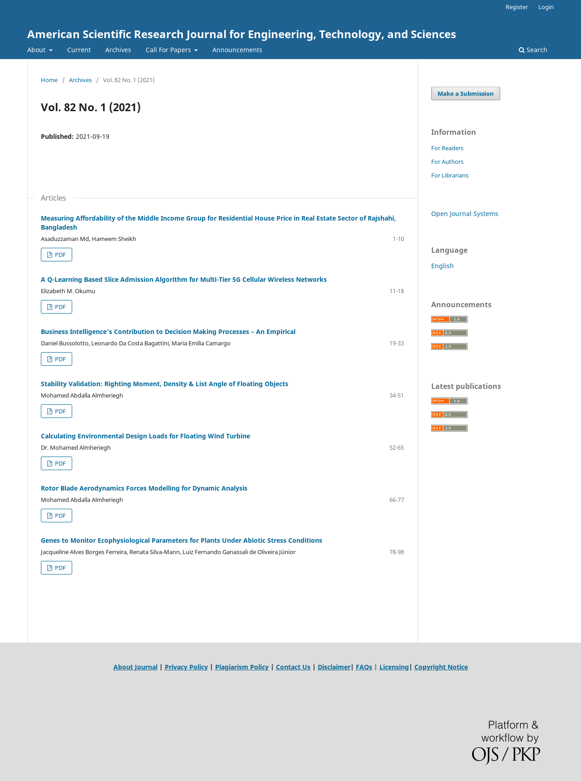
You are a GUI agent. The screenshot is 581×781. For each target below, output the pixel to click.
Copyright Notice (441, 667)
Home (49, 80)
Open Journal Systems (464, 213)
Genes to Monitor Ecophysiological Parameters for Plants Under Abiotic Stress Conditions (181, 540)
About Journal (135, 667)
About (37, 49)
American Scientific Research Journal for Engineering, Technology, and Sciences (241, 33)
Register (517, 7)
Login (546, 7)
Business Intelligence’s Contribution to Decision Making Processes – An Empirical (168, 331)
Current (79, 49)
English (442, 265)
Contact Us (293, 667)
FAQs (364, 667)
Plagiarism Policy (242, 667)
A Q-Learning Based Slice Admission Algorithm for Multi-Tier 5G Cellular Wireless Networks (184, 279)
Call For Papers (169, 49)
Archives (118, 49)
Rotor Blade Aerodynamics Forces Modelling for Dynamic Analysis (144, 488)
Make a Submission (466, 93)
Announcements (237, 49)
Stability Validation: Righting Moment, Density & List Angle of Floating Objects (164, 383)
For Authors (447, 161)
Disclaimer (334, 667)
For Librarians (449, 175)
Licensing (394, 667)
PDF (60, 255)
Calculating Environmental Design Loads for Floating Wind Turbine (145, 436)
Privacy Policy (186, 667)
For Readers (447, 148)
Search (533, 49)
